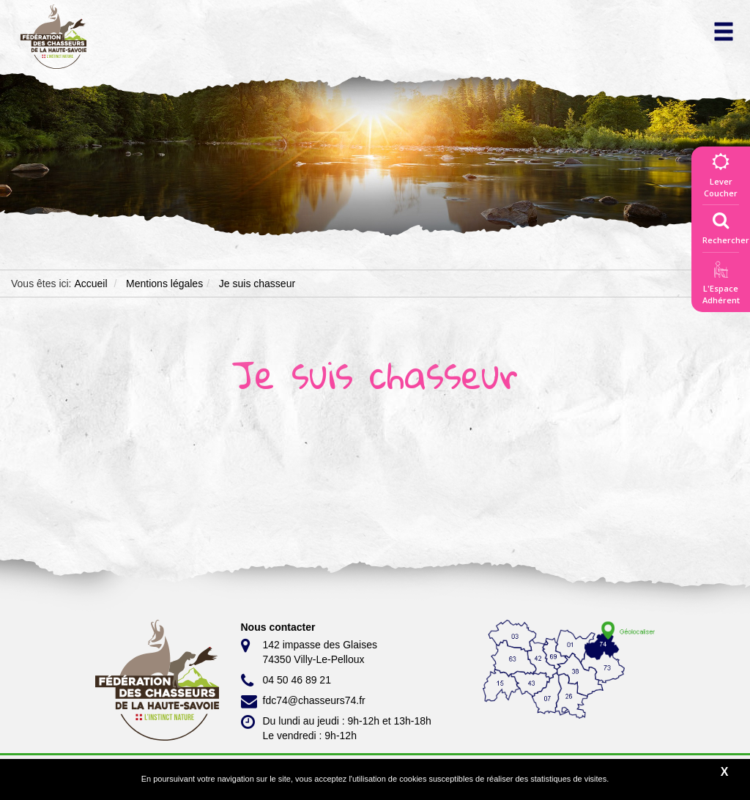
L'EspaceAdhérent (720, 285)
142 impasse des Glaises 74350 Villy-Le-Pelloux (309, 651)
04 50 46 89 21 (286, 681)
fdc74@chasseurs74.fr (303, 701)
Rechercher (725, 224)
